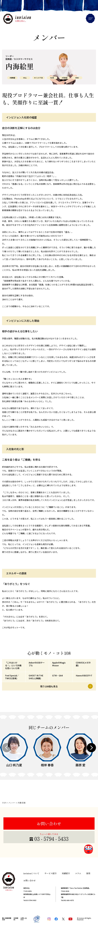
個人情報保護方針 (6, 919)
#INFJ (77, 78)
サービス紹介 (50, 873)
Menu (90, 18)
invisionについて (31, 873)
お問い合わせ (49, 823)
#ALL (25, 78)
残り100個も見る (66, 686)
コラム (78, 873)
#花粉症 (64, 78)
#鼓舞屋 (12, 78)
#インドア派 (38, 78)
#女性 (52, 78)
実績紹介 (66, 873)
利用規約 (16, 919)
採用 (88, 873)
